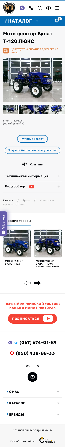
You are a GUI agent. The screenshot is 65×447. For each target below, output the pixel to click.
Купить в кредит (32, 139)
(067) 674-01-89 (38, 342)
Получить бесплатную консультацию (32, 150)
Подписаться (25, 319)
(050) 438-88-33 (35, 353)
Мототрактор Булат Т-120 (14, 262)
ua (27, 365)
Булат (26, 200)
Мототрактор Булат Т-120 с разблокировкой (47, 264)
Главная (8, 200)
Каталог (20, 21)
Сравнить (32, 164)
